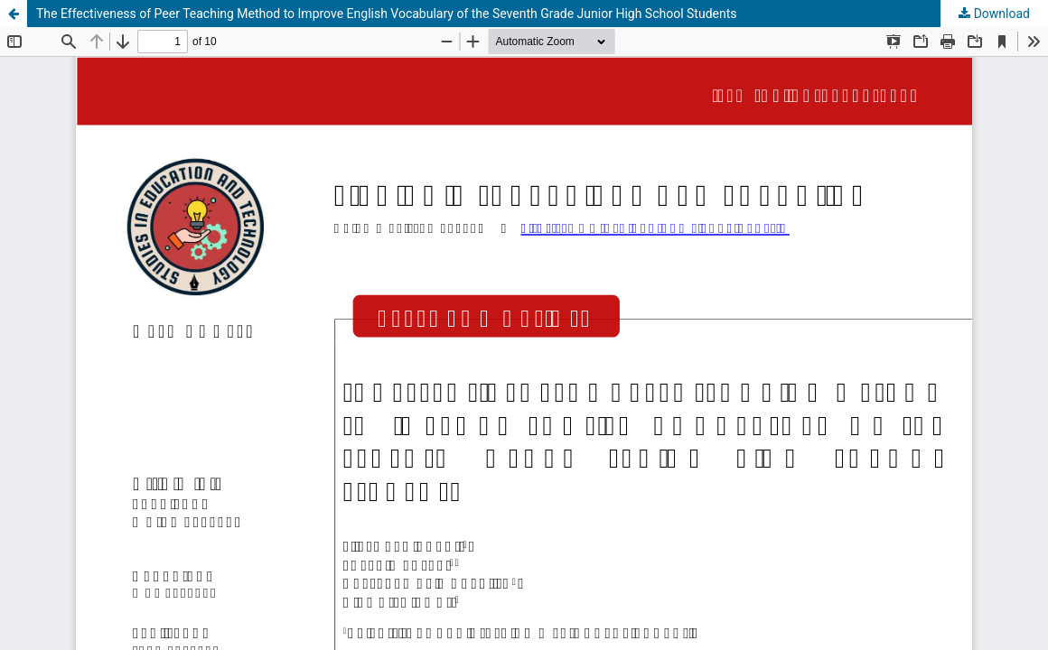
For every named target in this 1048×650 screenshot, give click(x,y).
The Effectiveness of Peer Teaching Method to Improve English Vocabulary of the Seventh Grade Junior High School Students (386, 13)
